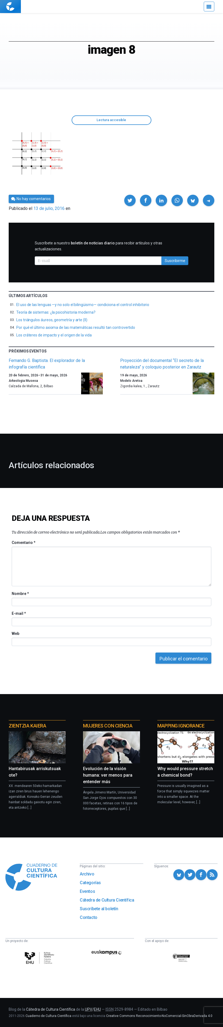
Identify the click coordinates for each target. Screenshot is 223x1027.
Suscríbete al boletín (99, 908)
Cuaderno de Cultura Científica (48, 1016)
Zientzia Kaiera (27, 726)
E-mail (19, 613)
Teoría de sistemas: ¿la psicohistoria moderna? (55, 312)
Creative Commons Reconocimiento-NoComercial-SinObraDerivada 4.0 (159, 1016)
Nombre (20, 593)
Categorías (90, 882)
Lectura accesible (111, 120)
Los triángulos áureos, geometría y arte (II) (51, 320)
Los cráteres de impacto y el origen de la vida (54, 335)
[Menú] (209, 6)
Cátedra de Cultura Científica (107, 900)
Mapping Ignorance (180, 726)
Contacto (88, 917)
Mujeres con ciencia (107, 726)
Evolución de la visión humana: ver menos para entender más (107, 775)
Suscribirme (175, 261)
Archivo (87, 874)
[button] (130, 200)
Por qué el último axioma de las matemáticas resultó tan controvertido (75, 327)
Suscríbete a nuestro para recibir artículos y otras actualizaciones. (98, 246)
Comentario (23, 542)
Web (15, 633)
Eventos (87, 891)
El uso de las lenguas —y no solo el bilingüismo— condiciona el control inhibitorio (82, 305)
